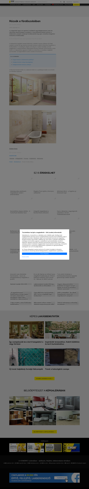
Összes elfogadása (44, 253)
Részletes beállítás (25, 256)
